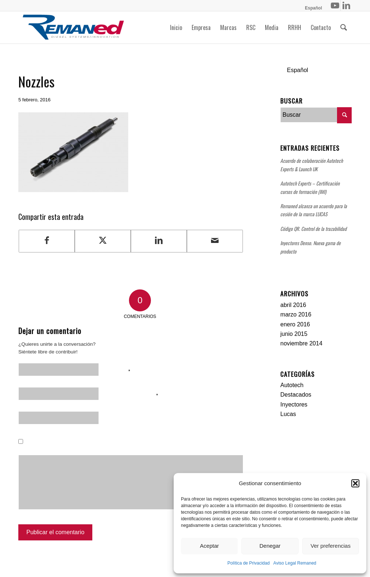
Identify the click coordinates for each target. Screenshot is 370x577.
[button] (355, 483)
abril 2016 (293, 305)
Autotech (291, 385)
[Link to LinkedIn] (346, 5)
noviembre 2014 (301, 343)
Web (113, 419)
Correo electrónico (133, 395)
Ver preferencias (331, 546)
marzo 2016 (295, 314)
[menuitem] (311, 8)
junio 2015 (293, 334)
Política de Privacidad (248, 563)
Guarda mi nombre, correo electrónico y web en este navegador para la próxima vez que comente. (137, 448)
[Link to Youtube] (335, 5)
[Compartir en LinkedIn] (158, 241)
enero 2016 (295, 324)
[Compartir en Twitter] (102, 241)
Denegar (270, 546)
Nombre (119, 370)
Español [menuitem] (297, 70)
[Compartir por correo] (215, 241)
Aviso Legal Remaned (294, 563)
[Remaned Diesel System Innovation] (73, 27)
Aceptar (209, 546)
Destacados (295, 394)
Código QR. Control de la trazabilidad (313, 228)
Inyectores (293, 404)
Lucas (288, 414)
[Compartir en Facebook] (46, 241)
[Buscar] (344, 27)
